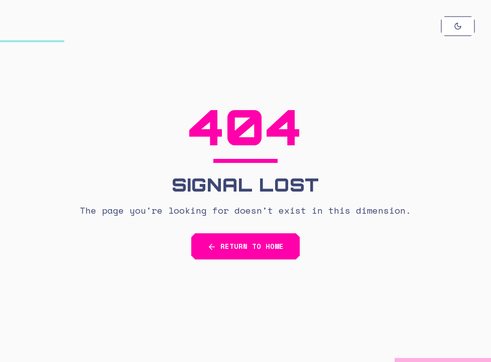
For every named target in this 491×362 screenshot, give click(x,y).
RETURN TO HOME (245, 246)
